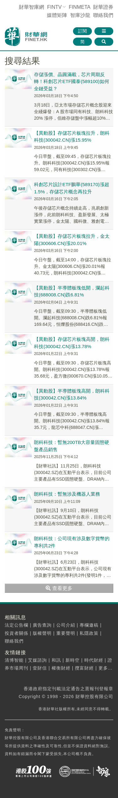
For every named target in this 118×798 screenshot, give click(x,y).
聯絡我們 (103, 15)
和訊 (56, 660)
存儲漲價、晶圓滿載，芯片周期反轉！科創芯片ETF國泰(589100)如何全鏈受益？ (71, 81)
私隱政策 (89, 633)
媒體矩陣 (57, 15)
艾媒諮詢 (37, 660)
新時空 (72, 660)
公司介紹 (65, 625)
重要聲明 (65, 633)
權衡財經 (61, 667)
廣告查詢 (42, 625)
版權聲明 (42, 633)
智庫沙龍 (80, 15)
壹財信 (40, 667)
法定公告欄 (16, 625)
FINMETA (79, 7)
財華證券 (103, 7)
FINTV (54, 7)
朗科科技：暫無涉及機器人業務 (67, 494)
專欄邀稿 (89, 625)
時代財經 (93, 660)
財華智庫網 (31, 7)
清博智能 (14, 660)
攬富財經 (84, 667)
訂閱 (82, 31)
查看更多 (59, 588)
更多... (105, 667)
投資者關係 (16, 633)
